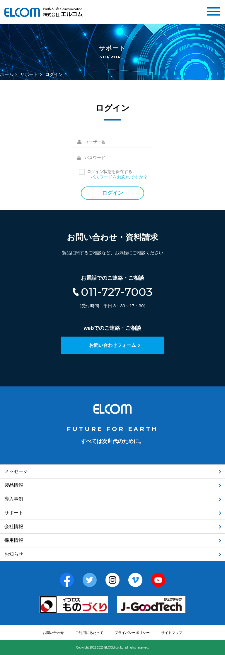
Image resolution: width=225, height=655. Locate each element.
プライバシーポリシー (132, 633)
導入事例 (13, 498)
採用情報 (13, 540)
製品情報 (13, 485)
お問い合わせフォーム (112, 345)
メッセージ (16, 471)
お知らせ (13, 554)
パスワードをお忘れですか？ (119, 176)
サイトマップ (171, 633)
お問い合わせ (53, 633)
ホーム (6, 74)
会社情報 (13, 526)
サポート (29, 74)
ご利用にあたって (89, 633)
